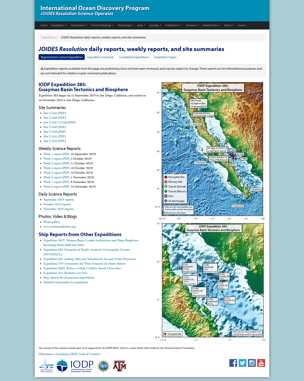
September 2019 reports (58, 200)
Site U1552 (50, 141)
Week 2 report (52, 159)
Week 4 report (52, 168)
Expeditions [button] (59, 25)
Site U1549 (50, 127)
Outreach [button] (192, 25)
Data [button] (141, 25)
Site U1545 (50, 113)
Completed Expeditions (134, 57)
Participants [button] (79, 25)
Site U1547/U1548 (55, 122)
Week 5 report (52, 173)
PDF (62, 113)
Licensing (62, 354)
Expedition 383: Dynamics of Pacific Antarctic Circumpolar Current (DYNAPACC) (86, 252)
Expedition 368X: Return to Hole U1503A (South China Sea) (82, 268)
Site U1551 (50, 136)
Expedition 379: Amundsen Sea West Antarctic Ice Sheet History (84, 264)
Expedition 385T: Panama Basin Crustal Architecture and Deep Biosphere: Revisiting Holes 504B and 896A (91, 243)
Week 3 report (52, 163)
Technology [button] (126, 25)
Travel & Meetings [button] (102, 25)
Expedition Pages (165, 57)
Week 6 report (52, 177)
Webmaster (46, 354)
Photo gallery (51, 222)
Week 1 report (52, 154)
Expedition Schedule (100, 57)
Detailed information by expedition (65, 282)
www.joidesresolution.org (59, 226)
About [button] (229, 25)
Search (242, 25)
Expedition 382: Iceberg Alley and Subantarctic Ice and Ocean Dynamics (89, 259)
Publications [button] (173, 25)
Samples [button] (155, 25)
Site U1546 (50, 118)
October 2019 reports (57, 204)
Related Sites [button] (211, 25)
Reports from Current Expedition (61, 57)
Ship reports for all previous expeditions (68, 278)
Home (44, 25)
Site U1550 (50, 132)
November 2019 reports (58, 209)
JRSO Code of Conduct (85, 354)
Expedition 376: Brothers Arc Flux (65, 273)
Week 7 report (52, 182)
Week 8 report (52, 187)
